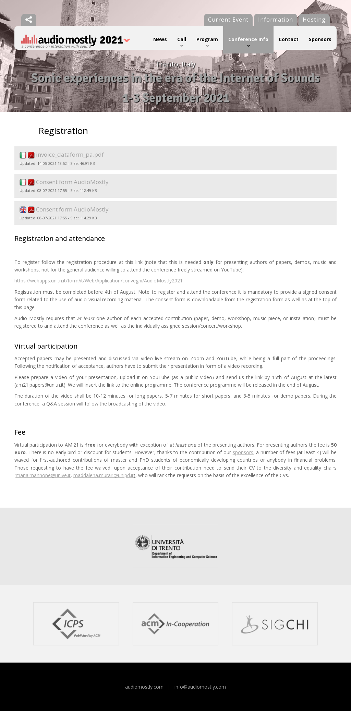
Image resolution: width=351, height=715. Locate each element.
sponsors (243, 455)
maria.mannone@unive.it (43, 479)
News (160, 39)
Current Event (228, 19)
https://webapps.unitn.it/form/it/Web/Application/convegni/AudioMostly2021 (98, 284)
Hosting (314, 19)
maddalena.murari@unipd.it (103, 479)
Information (275, 19)
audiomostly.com (144, 690)
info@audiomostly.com (200, 690)
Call (181, 39)
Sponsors (320, 39)
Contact (289, 39)
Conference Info (248, 39)
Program (207, 39)
